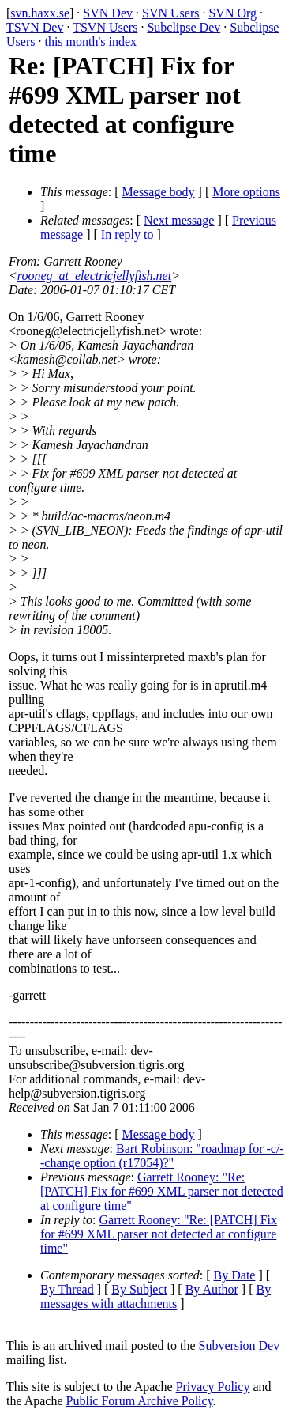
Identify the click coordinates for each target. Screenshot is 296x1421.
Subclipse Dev (183, 27)
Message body (158, 191)
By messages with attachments (155, 1296)
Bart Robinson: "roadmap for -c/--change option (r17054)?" (162, 1156)
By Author (211, 1289)
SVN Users (170, 13)
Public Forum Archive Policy (139, 1401)
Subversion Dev (239, 1345)
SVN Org (232, 13)
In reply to (127, 234)
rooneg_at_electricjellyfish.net (94, 275)
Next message (179, 220)
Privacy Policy (213, 1386)
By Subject (139, 1289)
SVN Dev (108, 13)
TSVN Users (105, 27)
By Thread (67, 1289)
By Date (235, 1275)
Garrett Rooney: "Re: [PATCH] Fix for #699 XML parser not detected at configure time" (161, 1191)
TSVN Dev (34, 27)
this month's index (90, 41)
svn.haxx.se (39, 13)
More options (246, 191)
